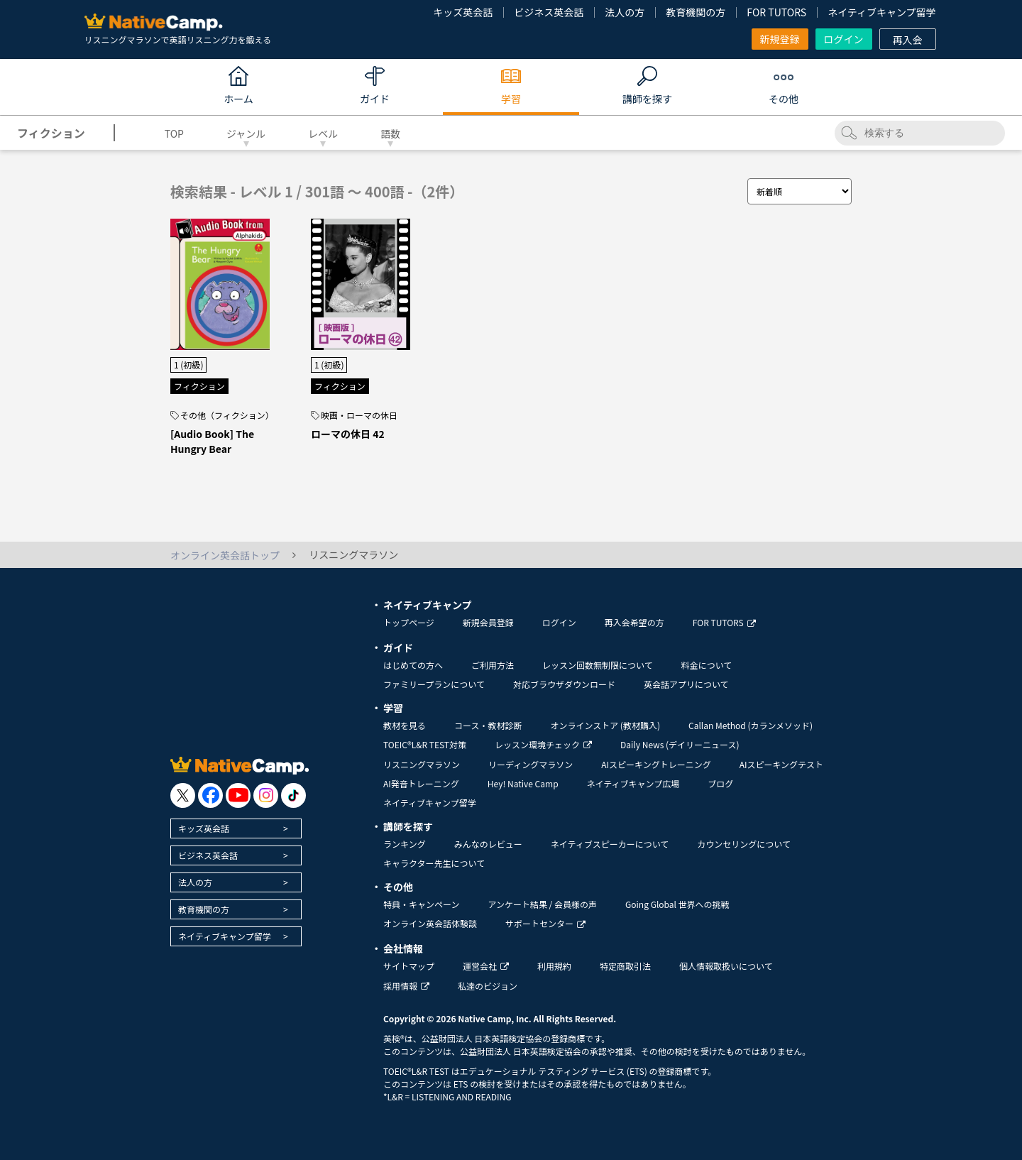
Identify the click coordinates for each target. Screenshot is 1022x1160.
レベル (323, 133)
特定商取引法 (625, 966)
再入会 (908, 40)
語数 (390, 133)
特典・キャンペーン (421, 904)
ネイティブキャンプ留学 (881, 12)
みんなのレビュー (488, 844)
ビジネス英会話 (548, 12)
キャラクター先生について (434, 863)
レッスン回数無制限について (597, 665)
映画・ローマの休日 (359, 415)
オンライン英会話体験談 (430, 923)
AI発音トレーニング (421, 783)
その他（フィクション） (227, 415)
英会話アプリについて (686, 684)
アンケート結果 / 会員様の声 (542, 904)
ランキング (404, 844)
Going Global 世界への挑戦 (677, 904)
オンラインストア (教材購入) (605, 725)
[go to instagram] (265, 795)
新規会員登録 (488, 622)
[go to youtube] (238, 795)
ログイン (844, 39)
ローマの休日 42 (348, 434)
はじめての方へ (413, 665)
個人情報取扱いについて (726, 966)
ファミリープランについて (434, 684)
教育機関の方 (695, 12)
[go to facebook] (210, 795)
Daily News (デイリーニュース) (679, 744)
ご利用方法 (492, 665)
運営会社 (486, 966)
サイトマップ (408, 966)
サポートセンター (545, 923)
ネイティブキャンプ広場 (633, 783)
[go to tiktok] (293, 795)
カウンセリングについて (744, 844)
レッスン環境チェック (543, 744)
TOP (174, 133)
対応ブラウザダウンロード (564, 684)
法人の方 (624, 12)
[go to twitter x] (182, 795)
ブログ (720, 783)
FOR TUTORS (776, 12)
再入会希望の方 (634, 622)
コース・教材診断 (488, 725)
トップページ (408, 622)
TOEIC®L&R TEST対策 (424, 744)
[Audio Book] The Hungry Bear (212, 441)
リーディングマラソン (530, 764)
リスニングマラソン (421, 764)
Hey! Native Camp (523, 783)
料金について (706, 665)
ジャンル (245, 133)
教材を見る (404, 725)
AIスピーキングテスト (781, 764)
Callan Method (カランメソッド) (750, 725)
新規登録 (780, 39)
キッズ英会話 (463, 12)
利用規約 (554, 966)
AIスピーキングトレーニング (655, 764)
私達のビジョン (487, 986)
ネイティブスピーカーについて (610, 844)
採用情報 (406, 986)
